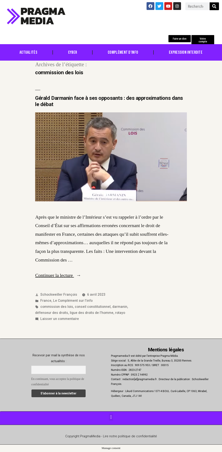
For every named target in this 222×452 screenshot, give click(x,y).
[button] (179, 38)
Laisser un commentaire (59, 319)
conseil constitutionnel (93, 307)
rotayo (120, 313)
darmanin (119, 307)
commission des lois (56, 307)
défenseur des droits (51, 313)
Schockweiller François (58, 294)
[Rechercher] (214, 6)
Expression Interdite (185, 52)
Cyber (72, 52)
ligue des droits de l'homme (91, 313)
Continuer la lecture (58, 275)
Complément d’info (123, 52)
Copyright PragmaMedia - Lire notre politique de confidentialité (111, 436)
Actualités (28, 52)
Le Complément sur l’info (73, 301)
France (45, 301)
